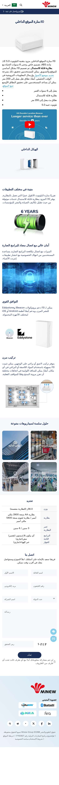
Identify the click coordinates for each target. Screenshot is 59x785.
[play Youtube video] (29, 124)
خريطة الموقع (8, 736)
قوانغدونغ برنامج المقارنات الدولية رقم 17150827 (35, 736)
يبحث (21, 5)
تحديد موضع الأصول (44, 75)
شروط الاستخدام (36, 739)
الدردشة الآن (53, 631)
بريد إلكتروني (53, 639)
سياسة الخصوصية (22, 739)
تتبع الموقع (8, 85)
